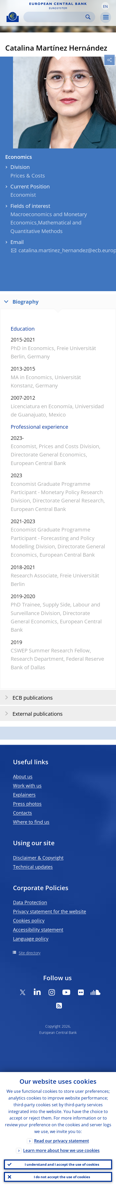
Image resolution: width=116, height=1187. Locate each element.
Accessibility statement (38, 929)
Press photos (27, 804)
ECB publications (27, 697)
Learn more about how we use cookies (61, 1150)
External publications (32, 713)
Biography (20, 301)
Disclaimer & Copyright (38, 858)
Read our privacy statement (61, 1141)
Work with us (27, 785)
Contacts (22, 813)
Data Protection (30, 902)
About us (23, 776)
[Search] (55, 17)
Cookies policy (28, 920)
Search (88, 17)
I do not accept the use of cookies (62, 1177)
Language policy (30, 939)
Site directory (29, 952)
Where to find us (31, 822)
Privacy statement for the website (49, 911)
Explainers (24, 795)
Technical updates (33, 867)
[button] (105, 6)
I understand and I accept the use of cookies (62, 1164)
